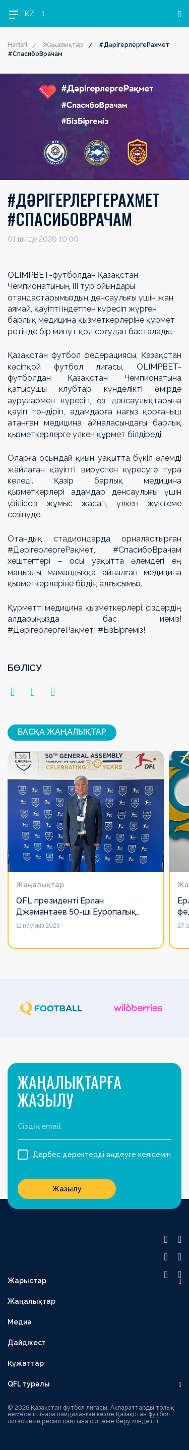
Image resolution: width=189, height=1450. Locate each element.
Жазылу (67, 1189)
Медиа (20, 1322)
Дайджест (27, 1343)
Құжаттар (26, 1363)
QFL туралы (29, 1384)
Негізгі (17, 44)
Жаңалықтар (63, 44)
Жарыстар (27, 1281)
